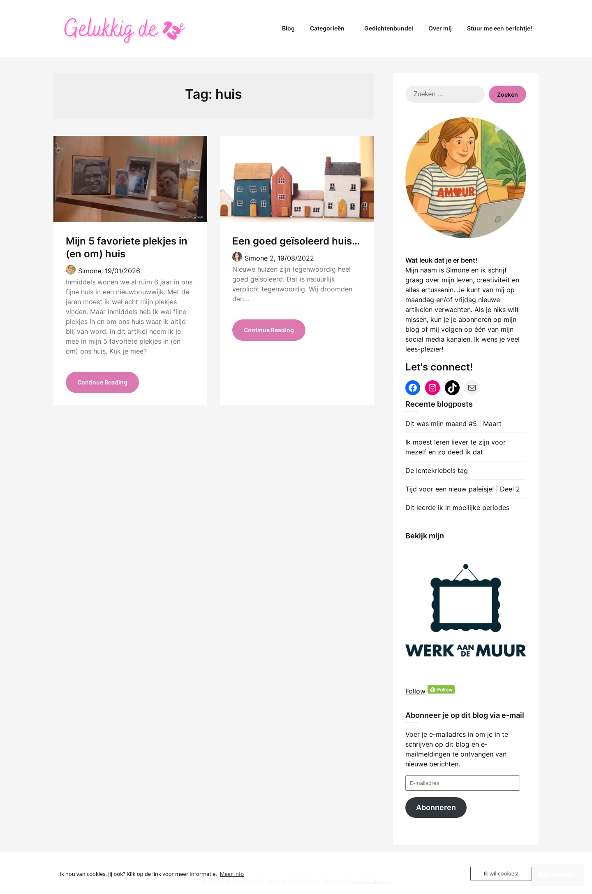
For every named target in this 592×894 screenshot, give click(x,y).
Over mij (440, 28)
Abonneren (436, 807)
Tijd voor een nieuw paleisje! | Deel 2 (462, 489)
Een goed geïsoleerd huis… (296, 241)
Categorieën (327, 28)
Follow (415, 691)
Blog (288, 28)
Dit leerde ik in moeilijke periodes (457, 507)
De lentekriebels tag (436, 470)
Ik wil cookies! (501, 873)
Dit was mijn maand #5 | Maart (453, 423)
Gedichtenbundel (388, 28)
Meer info (232, 874)
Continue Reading (102, 382)
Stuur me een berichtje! (499, 28)
